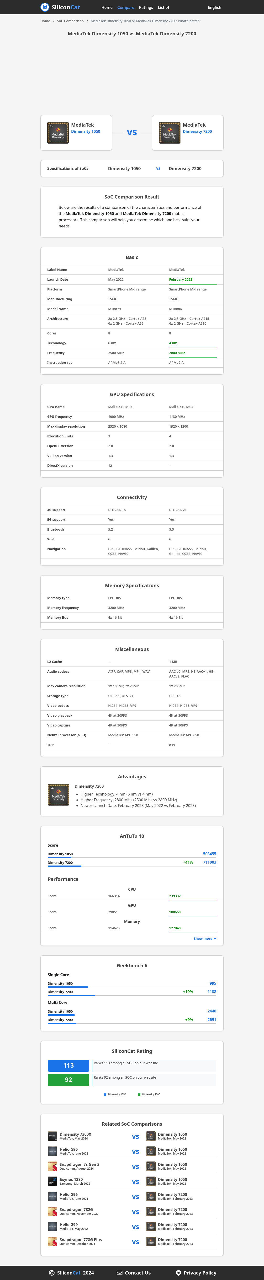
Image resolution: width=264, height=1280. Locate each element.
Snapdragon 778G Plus (81, 1239)
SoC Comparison (70, 21)
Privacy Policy (200, 1273)
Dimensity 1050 (85, 131)
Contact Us (138, 1273)
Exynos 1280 (71, 1179)
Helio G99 (69, 1224)
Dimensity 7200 (197, 131)
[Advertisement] (132, 79)
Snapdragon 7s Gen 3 (79, 1164)
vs (135, 1136)
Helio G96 (69, 1149)
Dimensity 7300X (75, 1134)
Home (107, 7)
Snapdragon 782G (76, 1209)
